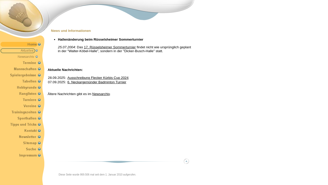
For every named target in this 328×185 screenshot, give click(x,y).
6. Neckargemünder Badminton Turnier (96, 82)
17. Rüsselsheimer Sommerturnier (110, 47)
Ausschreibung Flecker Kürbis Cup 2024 (98, 78)
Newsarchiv (101, 94)
